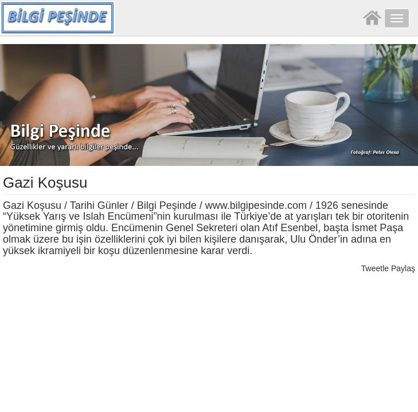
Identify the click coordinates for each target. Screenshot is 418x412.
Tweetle (375, 268)
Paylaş (403, 268)
